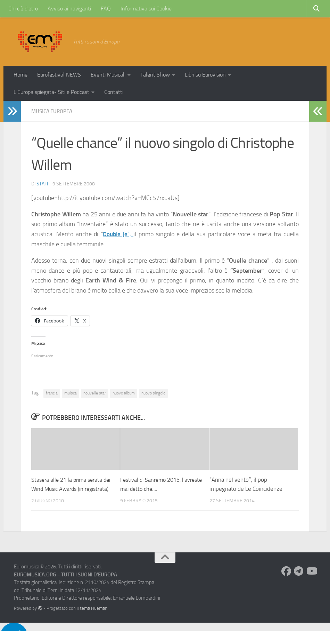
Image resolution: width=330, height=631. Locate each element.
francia (52, 392)
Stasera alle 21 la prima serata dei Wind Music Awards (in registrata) (69, 488)
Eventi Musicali (108, 74)
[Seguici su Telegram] (299, 580)
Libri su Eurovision (205, 74)
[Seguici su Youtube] (311, 580)
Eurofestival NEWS (59, 74)
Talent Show (155, 74)
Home (20, 74)
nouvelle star (94, 392)
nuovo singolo (153, 392)
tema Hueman (93, 616)
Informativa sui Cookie (146, 8)
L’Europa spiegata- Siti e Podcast (51, 92)
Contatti (113, 92)
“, (118, 234)
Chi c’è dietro (23, 8)
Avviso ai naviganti (69, 8)
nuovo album (124, 392)
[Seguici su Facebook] (286, 580)
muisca (70, 392)
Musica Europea (53, 111)
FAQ (106, 8)
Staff (42, 183)
